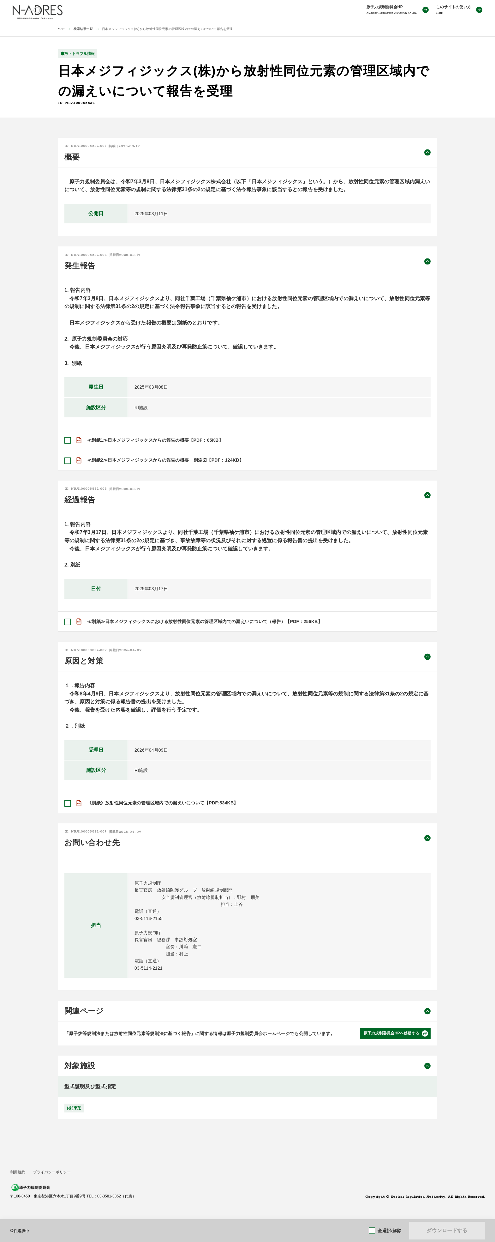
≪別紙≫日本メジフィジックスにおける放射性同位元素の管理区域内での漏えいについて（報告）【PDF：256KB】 (204, 621)
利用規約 (17, 1172)
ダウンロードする (446, 1230)
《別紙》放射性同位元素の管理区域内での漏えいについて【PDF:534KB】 (162, 802)
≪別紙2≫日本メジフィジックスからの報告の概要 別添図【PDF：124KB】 (165, 460)
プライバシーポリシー (52, 1172)
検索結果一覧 (83, 29)
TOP (61, 29)
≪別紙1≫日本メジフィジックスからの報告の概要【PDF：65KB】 (155, 440)
